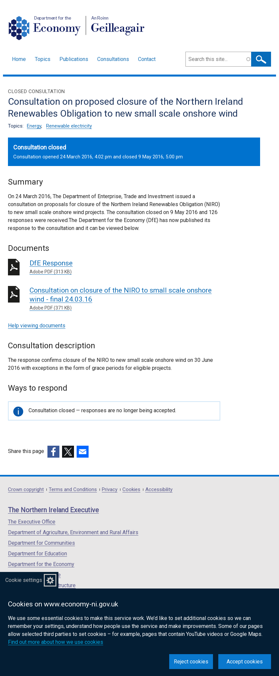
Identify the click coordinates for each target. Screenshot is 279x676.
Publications (73, 59)
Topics (42, 59)
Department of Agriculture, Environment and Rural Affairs (73, 532)
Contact (147, 59)
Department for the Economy (41, 564)
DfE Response (125, 267)
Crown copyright (26, 489)
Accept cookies (245, 661)
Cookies (131, 489)
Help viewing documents (36, 325)
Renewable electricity (69, 126)
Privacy (109, 489)
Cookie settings (23, 580)
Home (19, 59)
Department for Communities (41, 543)
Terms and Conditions (73, 489)
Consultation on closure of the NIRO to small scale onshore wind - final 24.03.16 (125, 298)
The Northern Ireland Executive (53, 510)
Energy (34, 126)
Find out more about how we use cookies (55, 642)
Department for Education (37, 553)
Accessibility (159, 489)
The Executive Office (31, 522)
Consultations (113, 59)
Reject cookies (191, 661)
